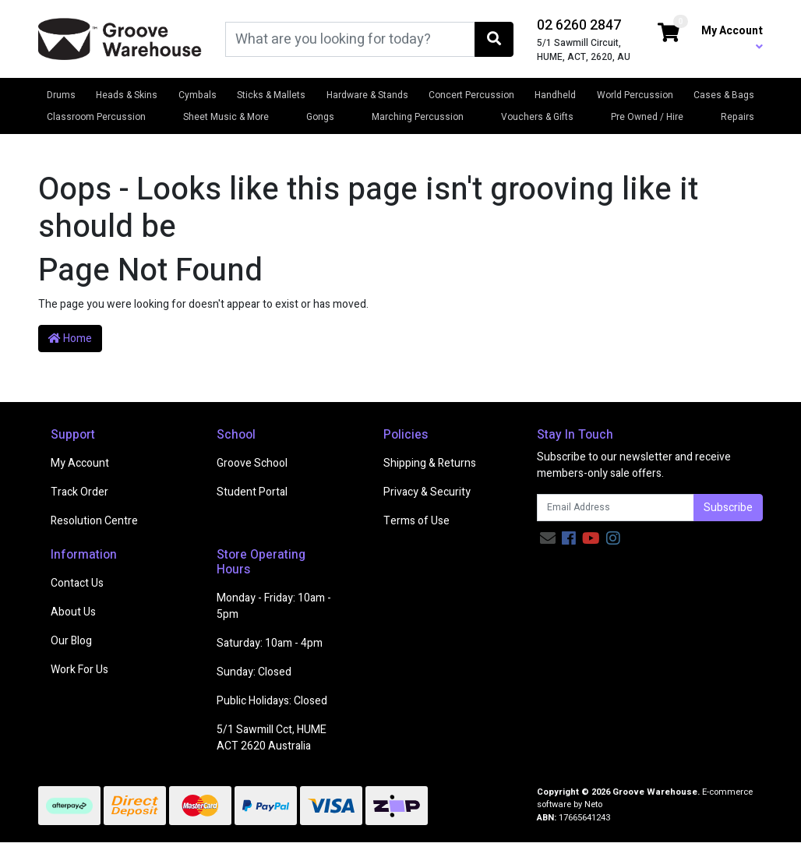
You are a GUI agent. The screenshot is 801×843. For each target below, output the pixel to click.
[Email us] (548, 538)
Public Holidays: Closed (272, 701)
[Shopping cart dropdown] (668, 34)
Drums (61, 95)
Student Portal (252, 492)
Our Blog (71, 641)
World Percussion (635, 95)
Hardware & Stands (367, 95)
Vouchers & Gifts (537, 117)
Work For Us (79, 669)
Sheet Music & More (226, 117)
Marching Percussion (418, 117)
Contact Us (77, 583)
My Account (80, 463)
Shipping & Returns (429, 463)
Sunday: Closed (254, 672)
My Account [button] (732, 37)
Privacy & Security (427, 492)
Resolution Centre (94, 521)
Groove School (252, 463)
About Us (73, 612)
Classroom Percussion (96, 117)
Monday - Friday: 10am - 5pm (274, 606)
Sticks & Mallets (271, 95)
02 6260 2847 (579, 25)
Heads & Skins (126, 95)
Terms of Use (416, 521)
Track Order (79, 492)
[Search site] (494, 39)
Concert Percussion (471, 95)
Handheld (555, 95)
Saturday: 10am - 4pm (270, 643)
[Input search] (350, 39)
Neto (593, 804)
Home (70, 338)
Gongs (320, 117)
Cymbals (197, 95)
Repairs (737, 117)
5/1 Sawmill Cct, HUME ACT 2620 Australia (271, 737)
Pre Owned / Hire (647, 117)
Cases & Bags (723, 95)
